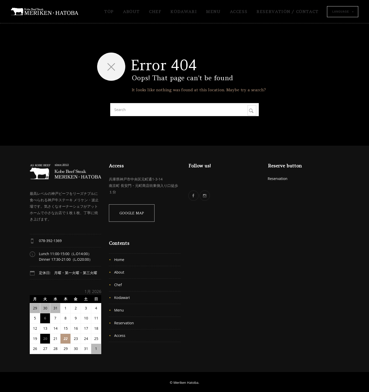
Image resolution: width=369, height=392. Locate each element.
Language (340, 11)
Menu (213, 11)
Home (119, 259)
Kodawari (183, 11)
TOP (109, 11)
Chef (155, 11)
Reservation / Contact (288, 11)
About (131, 11)
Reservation (124, 322)
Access (239, 11)
